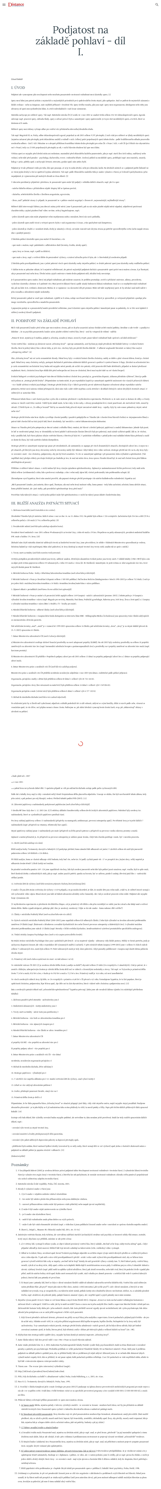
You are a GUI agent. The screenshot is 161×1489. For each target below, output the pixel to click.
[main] (80, 40)
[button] (4, 4)
